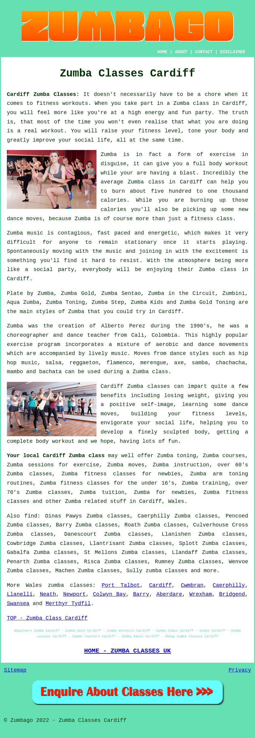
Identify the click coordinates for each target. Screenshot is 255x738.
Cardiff (160, 585)
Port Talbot (121, 585)
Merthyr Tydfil (68, 604)
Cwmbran (192, 585)
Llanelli (20, 594)
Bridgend (232, 594)
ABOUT (181, 52)
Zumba (181, 103)
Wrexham (200, 594)
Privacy (239, 670)
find (30, 516)
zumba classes (166, 571)
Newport (74, 594)
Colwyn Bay (109, 594)
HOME (162, 52)
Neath (48, 594)
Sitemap (15, 670)
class (228, 269)
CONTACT (204, 52)
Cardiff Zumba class (74, 456)
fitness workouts (62, 103)
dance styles (189, 353)
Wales (176, 501)
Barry (141, 594)
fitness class (212, 219)
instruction (191, 465)
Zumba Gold (77, 293)
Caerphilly (229, 585)
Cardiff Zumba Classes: (43, 94)
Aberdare (169, 594)
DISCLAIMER (232, 52)
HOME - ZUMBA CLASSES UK (127, 650)
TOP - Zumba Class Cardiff (47, 618)
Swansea (18, 604)
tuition (113, 492)
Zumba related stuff (95, 501)
